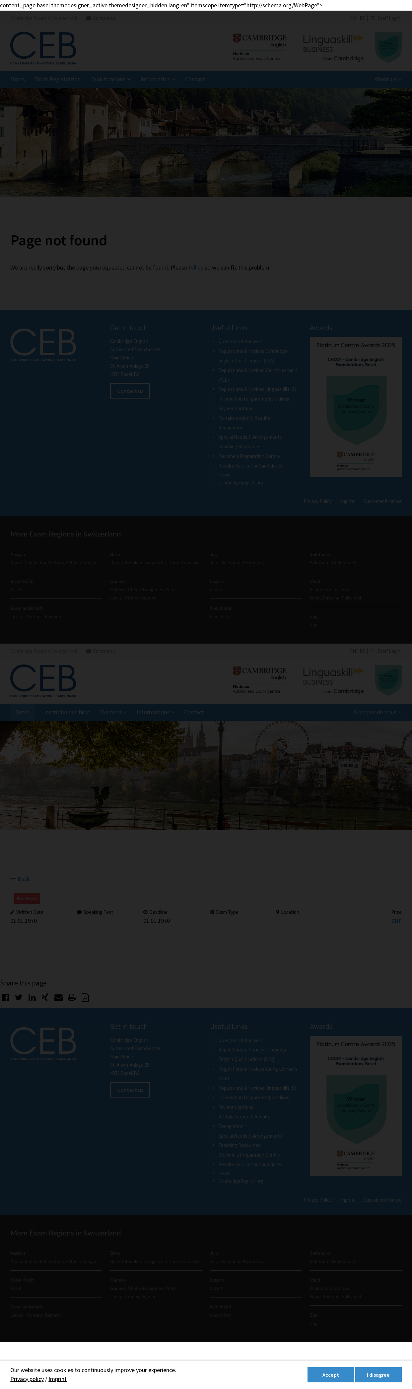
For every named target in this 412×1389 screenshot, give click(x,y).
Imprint (57, 1379)
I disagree (378, 1374)
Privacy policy (27, 1379)
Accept (330, 1374)
